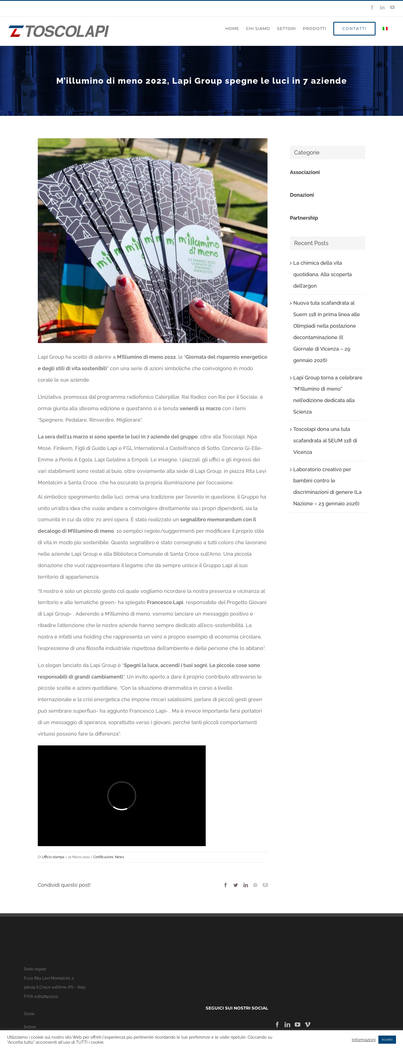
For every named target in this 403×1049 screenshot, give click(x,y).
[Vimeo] (307, 1024)
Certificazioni (103, 857)
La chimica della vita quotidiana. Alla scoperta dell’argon (322, 274)
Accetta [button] (387, 1039)
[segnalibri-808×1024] (153, 240)
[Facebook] (277, 1024)
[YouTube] (297, 1024)
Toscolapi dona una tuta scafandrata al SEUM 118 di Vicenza (325, 440)
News (119, 857)
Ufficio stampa (53, 857)
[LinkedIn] (287, 1024)
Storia (29, 1013)
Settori (30, 1026)
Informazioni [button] (364, 1039)
